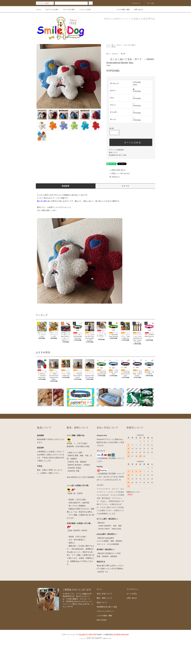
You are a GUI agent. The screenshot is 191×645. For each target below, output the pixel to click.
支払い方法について (104, 594)
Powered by (95, 638)
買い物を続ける (113, 177)
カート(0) (149, 3)
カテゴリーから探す (50, 9)
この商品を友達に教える (115, 170)
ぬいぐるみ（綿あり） (130, 45)
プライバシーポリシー (105, 611)
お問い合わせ (137, 9)
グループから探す (67, 9)
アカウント (134, 3)
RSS (98, 620)
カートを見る (132, 594)
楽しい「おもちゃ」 (117, 45)
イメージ (125, 186)
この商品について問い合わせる (118, 173)
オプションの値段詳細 (116, 150)
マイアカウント (132, 589)
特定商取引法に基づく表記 (117, 155)
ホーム (38, 9)
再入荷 (113, 46)
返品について (113, 152)
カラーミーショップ (69, 634)
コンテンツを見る (83, 9)
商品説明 (65, 186)
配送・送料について (104, 598)
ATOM (104, 620)
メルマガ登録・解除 (121, 9)
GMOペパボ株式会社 (105, 634)
